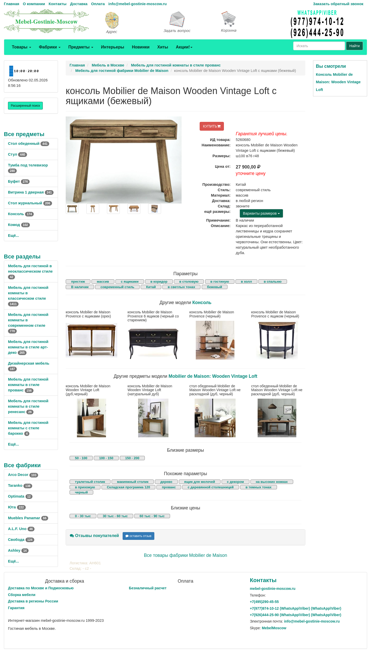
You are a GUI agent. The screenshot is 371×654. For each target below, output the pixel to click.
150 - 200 (132, 458)
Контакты (57, 4)
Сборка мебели (21, 595)
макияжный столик (132, 482)
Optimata (20, 496)
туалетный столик (90, 482)
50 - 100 (81, 458)
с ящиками (130, 281)
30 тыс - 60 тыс (115, 516)
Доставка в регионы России (33, 601)
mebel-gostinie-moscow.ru (273, 588)
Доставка (78, 4)
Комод (19, 225)
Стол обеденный (28, 143)
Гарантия (16, 608)
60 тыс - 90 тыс (152, 516)
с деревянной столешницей (210, 487)
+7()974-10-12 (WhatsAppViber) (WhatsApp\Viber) (295, 608)
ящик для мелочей (199, 482)
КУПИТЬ (212, 126)
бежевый (214, 287)
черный (81, 492)
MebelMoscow (274, 628)
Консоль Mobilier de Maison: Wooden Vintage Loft (338, 82)
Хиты (162, 47)
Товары (21, 47)
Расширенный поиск (25, 105)
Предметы (80, 47)
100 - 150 (106, 458)
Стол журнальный (30, 203)
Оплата (98, 4)
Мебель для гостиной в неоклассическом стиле (30, 271)
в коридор (158, 281)
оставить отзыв (138, 536)
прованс (169, 487)
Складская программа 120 (128, 487)
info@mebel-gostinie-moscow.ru (137, 4)
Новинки (141, 47)
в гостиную (219, 281)
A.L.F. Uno (21, 529)
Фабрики (50, 47)
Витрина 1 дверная (31, 192)
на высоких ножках (272, 482)
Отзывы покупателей (94, 535)
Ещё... (13, 235)
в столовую (189, 281)
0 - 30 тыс (83, 516)
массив (103, 281)
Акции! (184, 47)
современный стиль (117, 287)
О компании (34, 4)
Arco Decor (23, 475)
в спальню (273, 281)
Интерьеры (112, 47)
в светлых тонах (181, 287)
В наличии (80, 287)
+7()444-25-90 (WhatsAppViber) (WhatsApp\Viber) (295, 615)
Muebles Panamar (28, 518)
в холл (246, 281)
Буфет (19, 181)
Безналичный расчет (147, 588)
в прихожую (85, 487)
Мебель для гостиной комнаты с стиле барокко (28, 428)
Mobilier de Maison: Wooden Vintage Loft (212, 376)
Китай (151, 287)
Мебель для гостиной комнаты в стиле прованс (28, 384)
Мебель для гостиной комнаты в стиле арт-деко (28, 347)
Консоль (21, 214)
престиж (78, 281)
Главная (11, 4)
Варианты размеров (261, 213)
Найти (354, 46)
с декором (235, 482)
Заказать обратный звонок (338, 4)
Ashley (18, 550)
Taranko (20, 485)
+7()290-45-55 (264, 602)
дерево (166, 482)
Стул (17, 154)
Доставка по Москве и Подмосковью (41, 588)
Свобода (21, 540)
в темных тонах (259, 487)
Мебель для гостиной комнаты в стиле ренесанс (28, 406)
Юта (17, 507)
